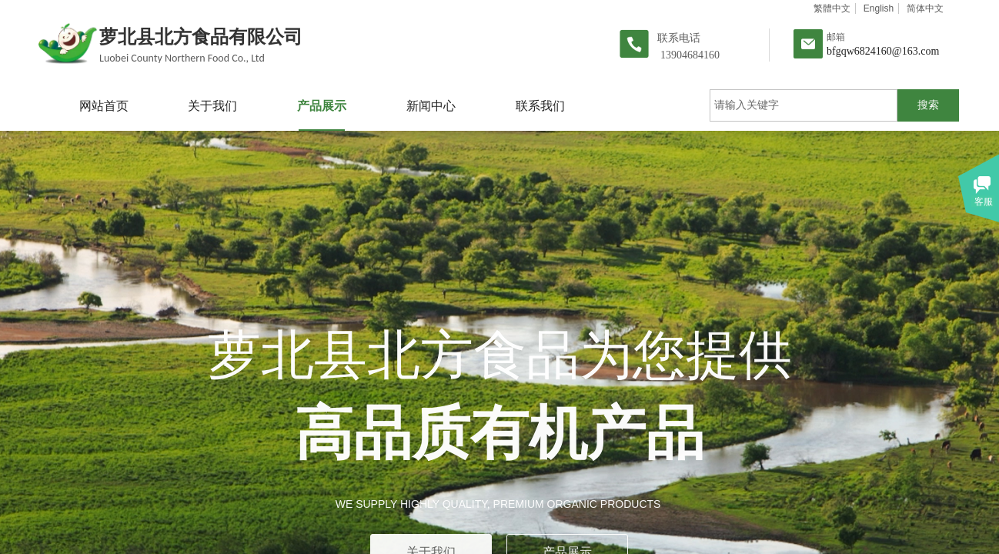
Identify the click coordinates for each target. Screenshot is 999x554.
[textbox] (803, 105)
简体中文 (925, 8)
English (879, 8)
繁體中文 (832, 8)
